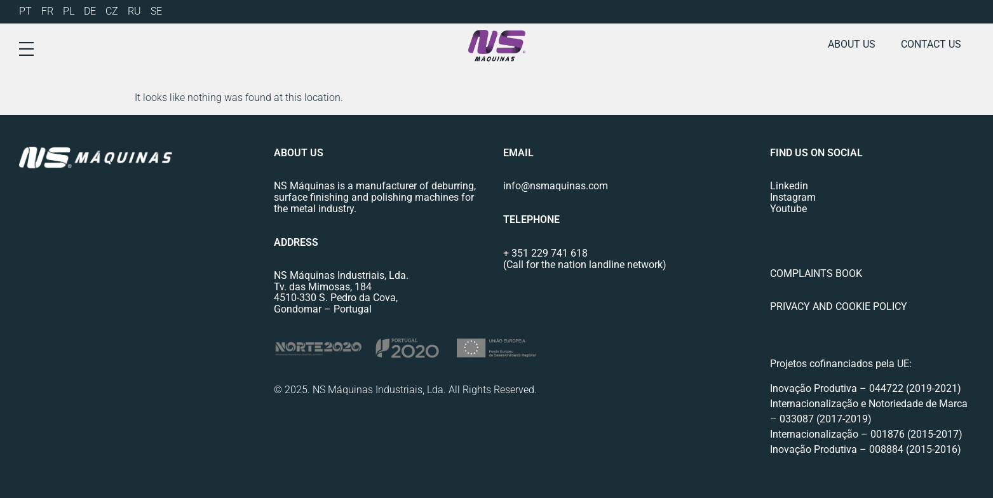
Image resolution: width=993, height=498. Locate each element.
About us (851, 44)
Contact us (931, 44)
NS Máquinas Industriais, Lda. (341, 275)
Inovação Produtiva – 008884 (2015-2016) (865, 449)
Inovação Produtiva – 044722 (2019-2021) (867, 388)
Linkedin (789, 186)
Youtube (788, 209)
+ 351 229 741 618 (545, 253)
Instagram (793, 197)
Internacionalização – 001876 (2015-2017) (866, 434)
